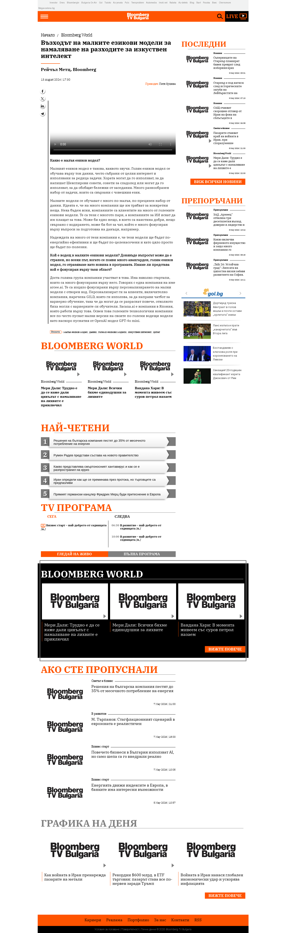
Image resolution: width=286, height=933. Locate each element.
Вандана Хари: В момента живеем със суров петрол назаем (207, 629)
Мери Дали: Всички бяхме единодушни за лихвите (139, 627)
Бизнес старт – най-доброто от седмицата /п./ (73, 527)
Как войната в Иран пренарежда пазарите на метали (75, 876)
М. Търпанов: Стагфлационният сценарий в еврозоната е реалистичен (133, 721)
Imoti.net (163, 2)
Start (198, 2)
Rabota (173, 2)
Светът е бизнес (221, 128)
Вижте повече (225, 649)
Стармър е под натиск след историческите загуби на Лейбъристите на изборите (228, 89)
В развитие (98, 714)
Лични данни (148, 929)
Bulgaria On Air (89, 2)
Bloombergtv (73, 2)
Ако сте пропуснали (99, 669)
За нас (160, 920)
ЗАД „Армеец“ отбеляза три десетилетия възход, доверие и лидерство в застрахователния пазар (228, 223)
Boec (214, 2)
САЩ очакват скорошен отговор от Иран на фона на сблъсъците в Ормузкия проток (227, 114)
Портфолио (138, 920)
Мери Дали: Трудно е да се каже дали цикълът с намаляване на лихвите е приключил (229, 164)
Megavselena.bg (46, 8)
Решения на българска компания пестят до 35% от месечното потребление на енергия (132, 688)
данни (92, 332)
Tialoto (108, 2)
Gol (100, 2)
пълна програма (142, 554)
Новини (217, 53)
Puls (127, 2)
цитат (156, 332)
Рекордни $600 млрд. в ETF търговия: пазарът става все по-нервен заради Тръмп (142, 879)
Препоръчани (212, 200)
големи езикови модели (112, 332)
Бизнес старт (100, 746)
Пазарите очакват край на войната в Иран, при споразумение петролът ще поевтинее (225, 141)
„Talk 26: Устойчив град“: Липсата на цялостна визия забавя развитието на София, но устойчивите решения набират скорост (229, 275)
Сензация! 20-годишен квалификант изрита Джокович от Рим (212, 376)
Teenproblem (137, 2)
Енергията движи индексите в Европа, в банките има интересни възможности (129, 787)
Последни (203, 44)
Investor (53, 2)
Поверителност (130, 929)
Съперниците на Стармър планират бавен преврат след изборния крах (226, 63)
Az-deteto (183, 2)
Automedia (151, 2)
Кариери (93, 920)
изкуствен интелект (139, 332)
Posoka (206, 2)
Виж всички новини (218, 181)
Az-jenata (118, 2)
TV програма (76, 507)
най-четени (75, 427)
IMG (44, 2)
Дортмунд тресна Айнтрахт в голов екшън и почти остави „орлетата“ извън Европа (213, 310)
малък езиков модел (75, 332)
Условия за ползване (107, 929)
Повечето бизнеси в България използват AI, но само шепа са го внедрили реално (132, 754)
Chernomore (225, 2)
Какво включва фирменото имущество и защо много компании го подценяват (229, 246)
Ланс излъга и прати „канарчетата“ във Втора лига (211, 331)
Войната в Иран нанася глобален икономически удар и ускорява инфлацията (212, 879)
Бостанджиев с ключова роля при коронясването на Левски (210, 353)
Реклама (114, 920)
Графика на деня (89, 823)
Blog (192, 2)
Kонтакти (180, 920)
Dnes (62, 2)
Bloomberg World (92, 345)
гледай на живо (74, 554)
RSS (198, 920)
